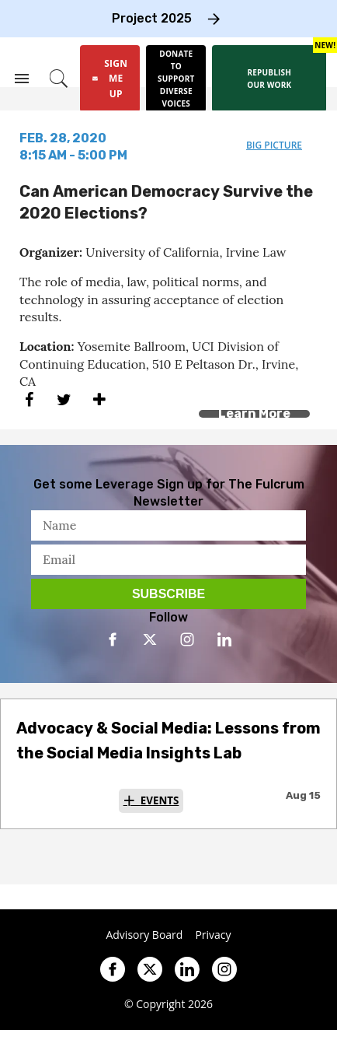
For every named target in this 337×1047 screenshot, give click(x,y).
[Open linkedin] (224, 639)
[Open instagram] (187, 639)
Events (160, 800)
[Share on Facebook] (29, 400)
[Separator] (99, 400)
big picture (274, 145)
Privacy (213, 935)
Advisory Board (144, 935)
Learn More (254, 413)
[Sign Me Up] (110, 78)
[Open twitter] (149, 639)
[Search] (59, 78)
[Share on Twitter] (64, 400)
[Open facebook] (112, 639)
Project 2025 (152, 18)
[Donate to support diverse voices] (176, 78)
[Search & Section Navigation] (21, 78)
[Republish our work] (269, 78)
